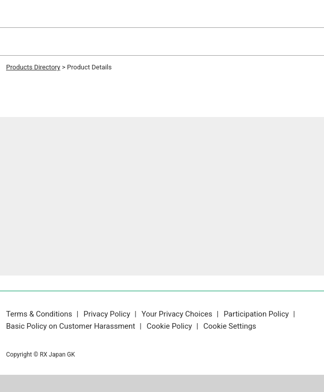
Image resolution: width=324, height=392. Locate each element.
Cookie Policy (170, 326)
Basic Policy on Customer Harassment (71, 326)
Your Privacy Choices (178, 314)
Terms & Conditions (40, 314)
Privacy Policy (107, 314)
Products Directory (33, 67)
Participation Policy (257, 314)
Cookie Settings (229, 326)
